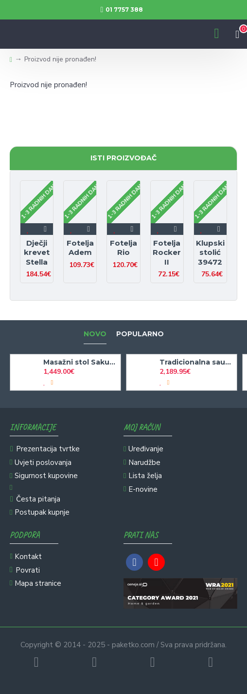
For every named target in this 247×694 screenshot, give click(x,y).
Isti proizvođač (123, 158)
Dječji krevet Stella (37, 252)
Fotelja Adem (80, 247)
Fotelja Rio (123, 247)
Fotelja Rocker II (167, 252)
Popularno (140, 334)
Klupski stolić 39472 (210, 252)
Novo (95, 334)
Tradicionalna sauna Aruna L (196, 362)
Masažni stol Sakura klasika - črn (80, 362)
